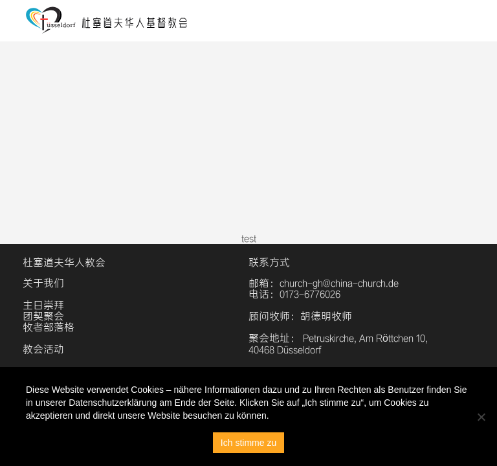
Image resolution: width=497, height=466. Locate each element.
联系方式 (269, 262)
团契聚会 (43, 316)
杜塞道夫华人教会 (64, 262)
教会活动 (43, 349)
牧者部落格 (48, 327)
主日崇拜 (43, 305)
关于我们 (43, 283)
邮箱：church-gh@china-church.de (323, 283)
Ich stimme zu (248, 443)
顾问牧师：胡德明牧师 (300, 316)
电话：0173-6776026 (294, 294)
